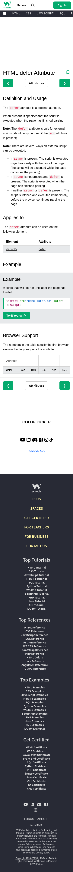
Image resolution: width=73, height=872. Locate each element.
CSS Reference (34, 631)
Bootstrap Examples (35, 713)
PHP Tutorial (36, 597)
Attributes (36, 83)
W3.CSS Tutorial (36, 590)
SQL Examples (35, 702)
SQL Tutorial (37, 582)
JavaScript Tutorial (36, 575)
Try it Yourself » (16, 315)
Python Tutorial (37, 586)
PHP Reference (34, 653)
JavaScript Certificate (36, 755)
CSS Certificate (36, 751)
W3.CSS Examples (34, 710)
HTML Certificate (36, 747)
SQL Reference (34, 638)
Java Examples (34, 721)
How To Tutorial (36, 579)
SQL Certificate (36, 762)
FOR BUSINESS (37, 536)
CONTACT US (36, 545)
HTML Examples (34, 687)
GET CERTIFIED (36, 517)
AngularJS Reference (34, 665)
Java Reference (34, 661)
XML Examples (35, 725)
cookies (27, 852)
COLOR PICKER (36, 422)
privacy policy (42, 852)
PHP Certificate (36, 770)
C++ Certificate (36, 781)
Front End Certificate (36, 758)
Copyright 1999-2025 (25, 858)
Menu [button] (21, 5)
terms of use (50, 850)
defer (42, 249)
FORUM (29, 818)
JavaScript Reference (34, 635)
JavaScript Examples (34, 695)
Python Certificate (36, 766)
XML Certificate (36, 788)
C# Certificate (36, 785)
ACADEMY (36, 824)
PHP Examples (35, 717)
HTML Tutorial (36, 567)
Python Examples (35, 706)
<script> (11, 249)
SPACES (36, 508)
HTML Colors (35, 657)
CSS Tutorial (36, 571)
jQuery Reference (35, 668)
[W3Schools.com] (36, 489)
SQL (62, 13)
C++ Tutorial (36, 605)
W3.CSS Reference (34, 646)
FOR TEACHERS (36, 527)
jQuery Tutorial (36, 608)
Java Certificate (36, 777)
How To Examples (34, 698)
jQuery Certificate (36, 773)
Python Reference (34, 642)
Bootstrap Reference (34, 650)
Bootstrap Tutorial (37, 594)
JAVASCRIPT (45, 13)
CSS (28, 13)
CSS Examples (35, 691)
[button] (33, 5)
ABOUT (42, 818)
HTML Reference (34, 627)
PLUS (36, 499)
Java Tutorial (36, 601)
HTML (16, 13)
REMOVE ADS (36, 450)
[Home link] (7, 5)
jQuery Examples (34, 728)
